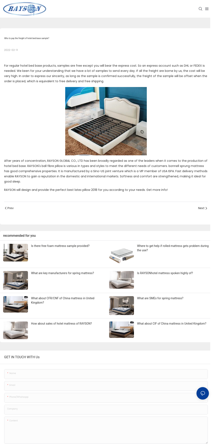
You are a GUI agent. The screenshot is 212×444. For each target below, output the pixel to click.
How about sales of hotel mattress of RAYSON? (61, 323)
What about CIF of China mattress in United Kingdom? (171, 323)
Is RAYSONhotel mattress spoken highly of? (165, 273)
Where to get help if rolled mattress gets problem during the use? (173, 248)
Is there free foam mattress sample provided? (60, 246)
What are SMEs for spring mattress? (160, 298)
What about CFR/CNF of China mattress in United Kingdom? (62, 300)
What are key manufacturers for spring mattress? (62, 273)
